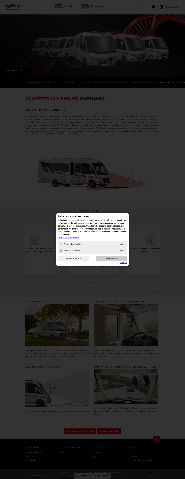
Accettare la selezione (73, 259)
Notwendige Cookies (71, 244)
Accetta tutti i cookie (111, 259)
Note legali (123, 263)
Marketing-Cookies (70, 251)
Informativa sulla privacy (68, 238)
